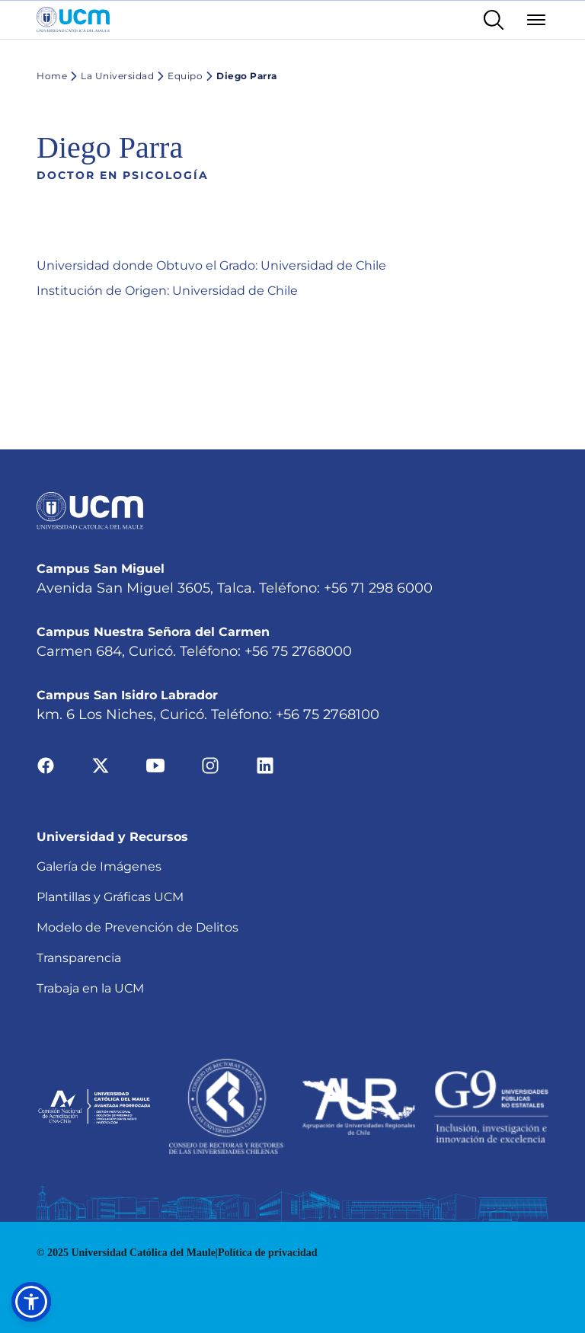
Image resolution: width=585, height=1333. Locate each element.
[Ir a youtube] (155, 765)
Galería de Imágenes (99, 866)
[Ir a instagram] (210, 765)
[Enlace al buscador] (493, 20)
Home (52, 76)
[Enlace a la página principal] (73, 20)
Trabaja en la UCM (90, 988)
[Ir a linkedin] (265, 765)
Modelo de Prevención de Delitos (137, 927)
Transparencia (79, 958)
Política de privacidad (268, 1252)
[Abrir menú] (536, 20)
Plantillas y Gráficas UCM (110, 897)
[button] (31, 1302)
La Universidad (110, 76)
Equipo (178, 76)
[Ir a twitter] (100, 765)
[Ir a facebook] (46, 765)
